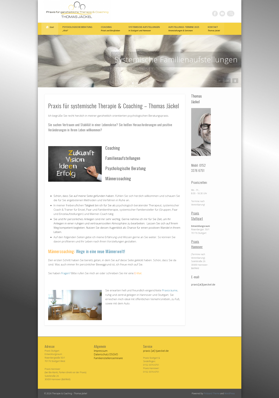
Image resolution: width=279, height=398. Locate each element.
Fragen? (66, 273)
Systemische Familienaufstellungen (176, 59)
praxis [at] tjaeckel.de (156, 350)
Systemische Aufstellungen (144, 29)
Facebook (217, 13)
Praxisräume (169, 290)
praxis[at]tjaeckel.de (203, 284)
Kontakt (214, 29)
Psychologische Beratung (77, 29)
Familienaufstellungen (122, 158)
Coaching (110, 29)
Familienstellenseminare (108, 358)
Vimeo (224, 13)
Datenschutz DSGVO (106, 354)
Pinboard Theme (212, 393)
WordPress (229, 393)
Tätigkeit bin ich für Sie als (100, 205)
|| (235, 80)
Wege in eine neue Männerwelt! (100, 251)
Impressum (100, 350)
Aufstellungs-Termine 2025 (183, 29)
